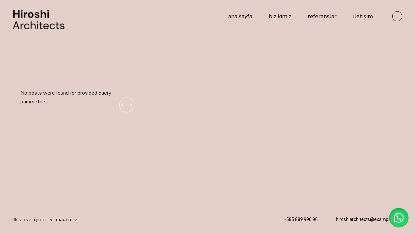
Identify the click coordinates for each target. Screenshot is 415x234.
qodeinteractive (57, 220)
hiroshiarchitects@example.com (369, 219)
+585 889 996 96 (301, 219)
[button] (399, 218)
